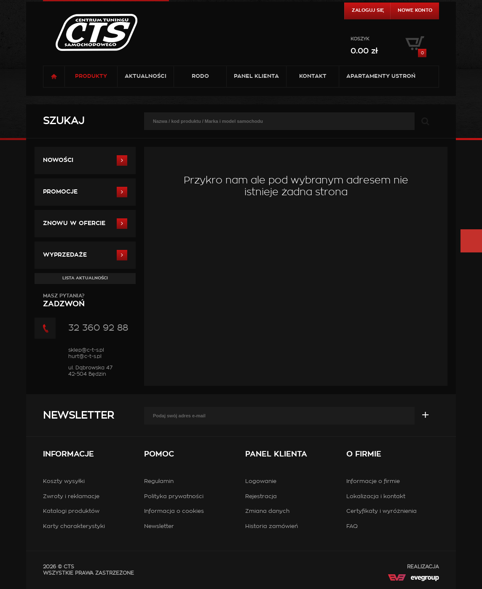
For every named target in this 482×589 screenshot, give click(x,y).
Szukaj (63, 121)
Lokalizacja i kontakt (375, 496)
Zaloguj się (368, 10)
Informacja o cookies (174, 511)
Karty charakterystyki (74, 526)
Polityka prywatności (174, 496)
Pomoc (159, 454)
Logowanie (260, 481)
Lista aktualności (85, 278)
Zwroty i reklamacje (71, 496)
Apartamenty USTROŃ (380, 76)
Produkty (91, 76)
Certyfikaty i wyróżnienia (381, 511)
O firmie (363, 454)
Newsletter (78, 416)
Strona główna (54, 76)
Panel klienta (256, 76)
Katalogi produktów (71, 511)
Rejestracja (261, 496)
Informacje (68, 454)
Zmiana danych (267, 511)
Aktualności (145, 76)
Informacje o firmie (373, 481)
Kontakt (313, 76)
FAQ (352, 526)
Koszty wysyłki (64, 481)
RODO (200, 76)
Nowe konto (415, 10)
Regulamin (159, 481)
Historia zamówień (271, 526)
